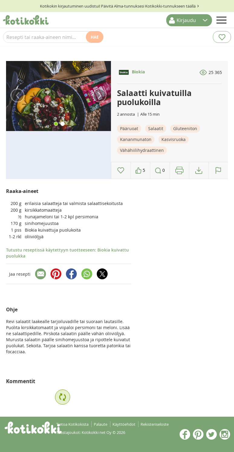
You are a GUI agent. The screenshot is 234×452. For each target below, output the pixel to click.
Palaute (100, 424)
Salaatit (155, 128)
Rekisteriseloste (155, 424)
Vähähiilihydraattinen (142, 150)
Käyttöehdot (123, 424)
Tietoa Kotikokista (72, 424)
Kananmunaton (135, 139)
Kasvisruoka (173, 139)
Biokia (131, 72)
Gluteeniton (185, 128)
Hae (95, 37)
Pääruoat (129, 128)
